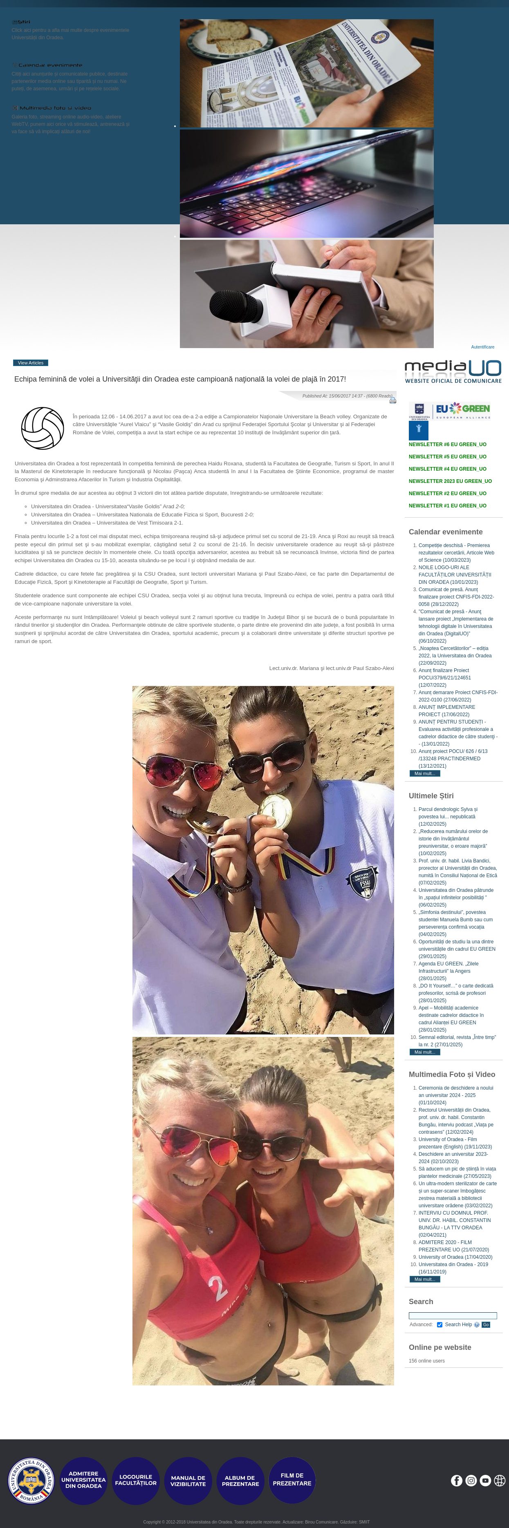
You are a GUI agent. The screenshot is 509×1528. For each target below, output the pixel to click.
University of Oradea (456, 1257)
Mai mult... (425, 773)
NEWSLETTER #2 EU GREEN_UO (448, 493)
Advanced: (426, 1324)
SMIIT (364, 1522)
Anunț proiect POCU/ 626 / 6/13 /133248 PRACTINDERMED (453, 758)
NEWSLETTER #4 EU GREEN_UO (448, 469)
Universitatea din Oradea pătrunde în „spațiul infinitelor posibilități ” (456, 897)
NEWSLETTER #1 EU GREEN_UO (448, 506)
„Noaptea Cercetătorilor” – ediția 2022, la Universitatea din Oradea (455, 656)
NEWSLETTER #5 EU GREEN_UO (448, 457)
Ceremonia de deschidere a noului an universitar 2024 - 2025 (456, 1095)
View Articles (30, 362)
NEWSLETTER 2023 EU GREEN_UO (450, 481)
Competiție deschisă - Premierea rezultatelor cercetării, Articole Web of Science (456, 553)
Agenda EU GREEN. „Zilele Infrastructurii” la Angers (449, 971)
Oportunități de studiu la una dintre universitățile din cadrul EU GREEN (457, 949)
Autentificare (483, 347)
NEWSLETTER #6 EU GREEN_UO (448, 444)
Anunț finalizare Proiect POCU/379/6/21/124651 (445, 678)
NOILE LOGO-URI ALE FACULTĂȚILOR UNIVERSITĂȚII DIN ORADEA (455, 575)
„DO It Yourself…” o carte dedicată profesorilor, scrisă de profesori (456, 993)
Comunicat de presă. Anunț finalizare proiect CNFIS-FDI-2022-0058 (456, 597)
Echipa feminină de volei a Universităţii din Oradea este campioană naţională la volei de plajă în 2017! (180, 379)
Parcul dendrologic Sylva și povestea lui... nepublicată (448, 816)
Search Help (462, 1324)
